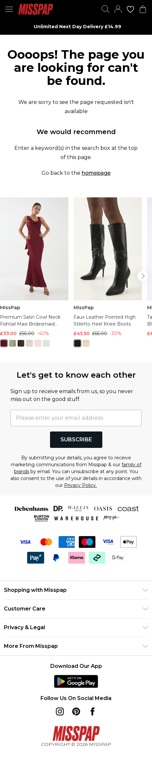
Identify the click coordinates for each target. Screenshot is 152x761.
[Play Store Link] (76, 681)
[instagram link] (60, 711)
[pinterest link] (76, 711)
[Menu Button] (9, 9)
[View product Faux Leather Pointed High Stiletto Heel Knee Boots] (108, 274)
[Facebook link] (92, 711)
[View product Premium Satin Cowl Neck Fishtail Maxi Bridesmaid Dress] (34, 274)
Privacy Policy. (80, 485)
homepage (96, 173)
